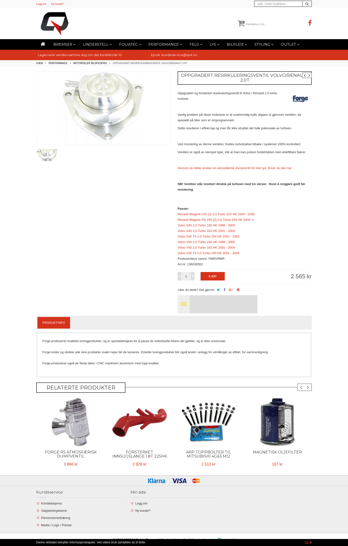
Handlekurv (251, 24)
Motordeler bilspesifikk (90, 63)
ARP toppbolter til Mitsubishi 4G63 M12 (208, 454)
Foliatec (130, 44)
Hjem (39, 63)
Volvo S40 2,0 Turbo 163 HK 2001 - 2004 (206, 231)
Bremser (64, 44)
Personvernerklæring (55, 518)
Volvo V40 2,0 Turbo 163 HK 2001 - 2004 (206, 247)
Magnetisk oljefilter (277, 452)
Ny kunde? (57, 3)
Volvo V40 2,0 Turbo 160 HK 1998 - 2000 (206, 242)
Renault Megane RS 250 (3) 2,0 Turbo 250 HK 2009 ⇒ (216, 220)
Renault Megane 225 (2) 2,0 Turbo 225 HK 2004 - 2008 (216, 214)
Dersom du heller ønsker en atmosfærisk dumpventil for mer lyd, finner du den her (235, 168)
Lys (214, 44)
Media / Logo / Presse (56, 525)
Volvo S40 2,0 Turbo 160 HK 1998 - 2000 (206, 225)
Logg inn (41, 3)
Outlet (290, 44)
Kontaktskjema (51, 503)
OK (306, 542)
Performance (165, 44)
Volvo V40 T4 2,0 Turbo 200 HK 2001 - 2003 (208, 253)
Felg (196, 44)
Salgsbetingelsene (54, 510)
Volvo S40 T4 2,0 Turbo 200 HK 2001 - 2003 (208, 236)
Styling (264, 44)
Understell (97, 44)
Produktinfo (53, 322)
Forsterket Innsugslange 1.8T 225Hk (139, 454)
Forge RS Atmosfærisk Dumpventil (71, 454)
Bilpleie (237, 44)
